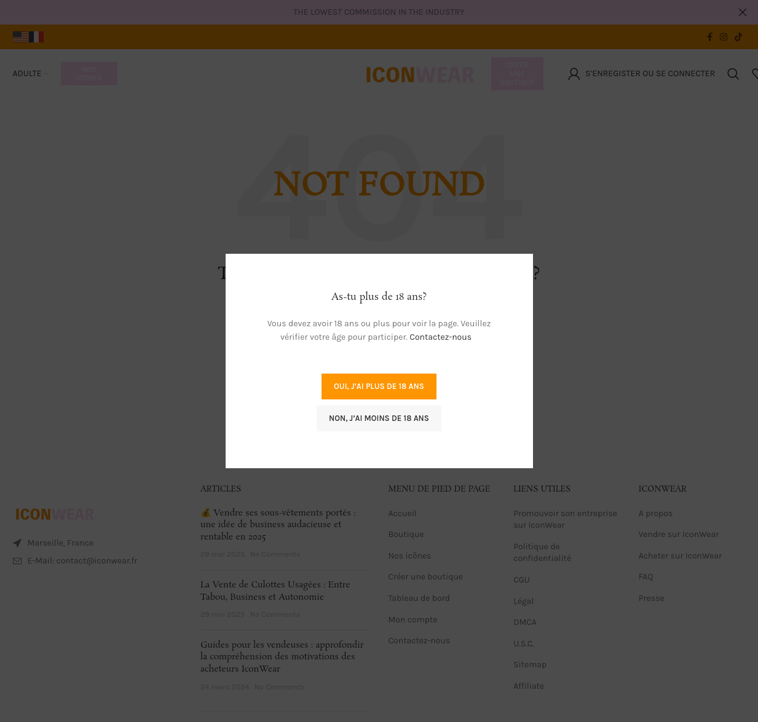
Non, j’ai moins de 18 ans (379, 418)
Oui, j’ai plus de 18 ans (379, 386)
